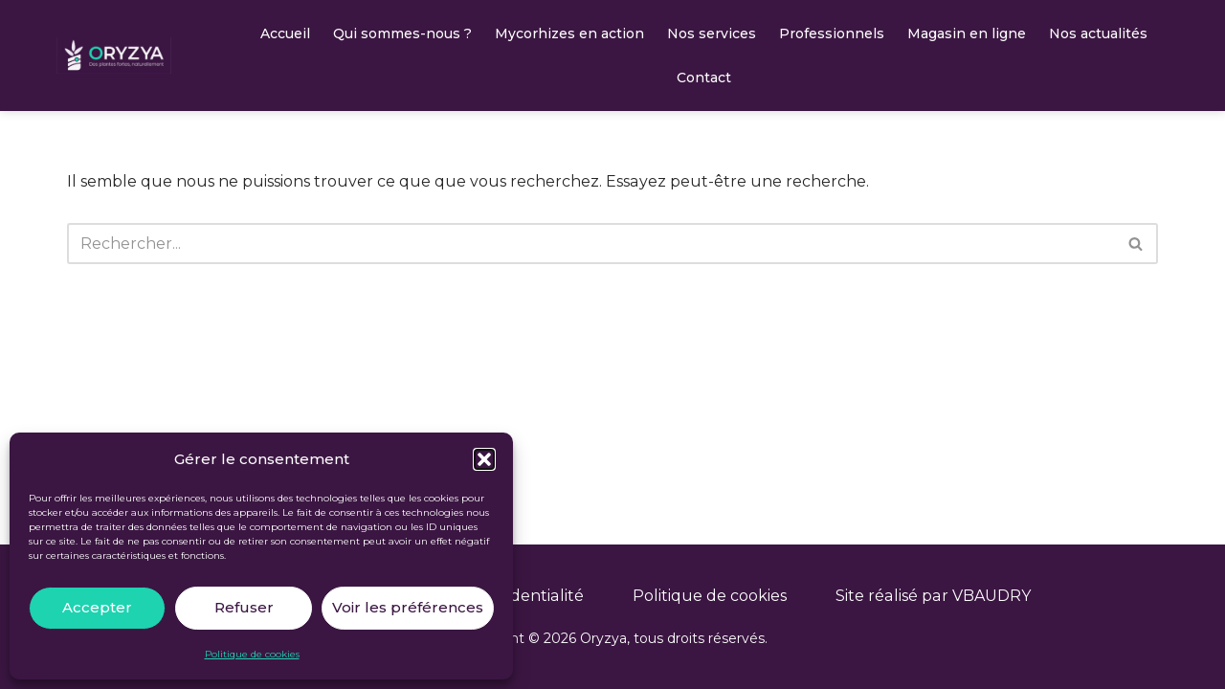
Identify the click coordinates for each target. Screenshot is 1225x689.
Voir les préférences (407, 607)
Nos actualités (1098, 33)
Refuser (244, 607)
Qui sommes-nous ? (402, 33)
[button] (484, 459)
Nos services (711, 33)
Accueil (285, 33)
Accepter (97, 607)
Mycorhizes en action (569, 33)
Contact (704, 77)
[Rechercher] (591, 243)
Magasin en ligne (966, 33)
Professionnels (831, 33)
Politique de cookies (252, 654)
